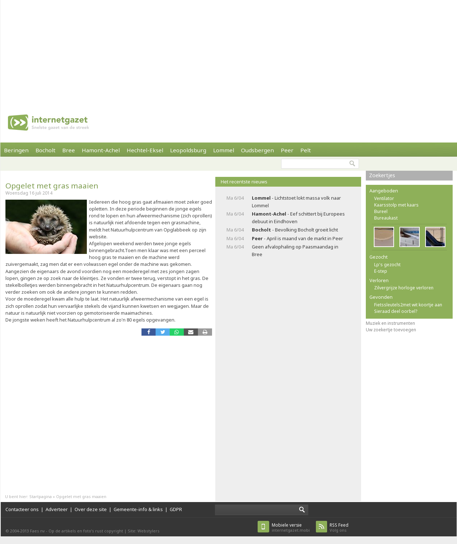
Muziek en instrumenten (390, 323)
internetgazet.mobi (291, 527)
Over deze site (91, 509)
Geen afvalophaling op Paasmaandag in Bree (295, 250)
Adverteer (57, 509)
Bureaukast (386, 218)
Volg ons (339, 527)
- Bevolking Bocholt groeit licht (295, 229)
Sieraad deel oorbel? (395, 311)
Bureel (381, 211)
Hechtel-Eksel (145, 150)
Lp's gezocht (387, 265)
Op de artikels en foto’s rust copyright (85, 531)
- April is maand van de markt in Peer (297, 238)
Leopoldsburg (188, 150)
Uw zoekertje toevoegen (391, 330)
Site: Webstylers (144, 531)
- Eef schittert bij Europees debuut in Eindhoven (298, 218)
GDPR (176, 509)
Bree (68, 150)
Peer (287, 150)
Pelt (305, 150)
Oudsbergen (257, 150)
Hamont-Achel (101, 150)
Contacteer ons (22, 509)
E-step (380, 271)
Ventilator (384, 198)
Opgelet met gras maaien (51, 185)
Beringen (16, 150)
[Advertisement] (165, 50)
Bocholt (45, 150)
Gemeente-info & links (138, 509)
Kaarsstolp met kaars (396, 205)
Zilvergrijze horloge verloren (403, 288)
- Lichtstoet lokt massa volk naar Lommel (296, 202)
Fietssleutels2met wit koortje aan (408, 305)
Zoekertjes (382, 175)
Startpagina (40, 496)
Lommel (223, 150)
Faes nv (37, 531)
